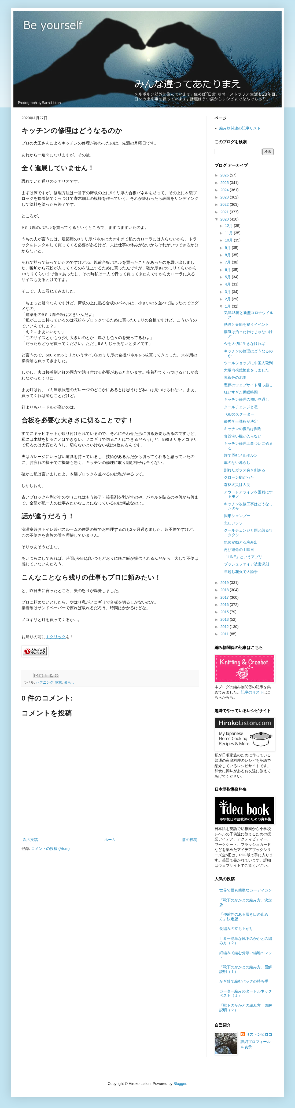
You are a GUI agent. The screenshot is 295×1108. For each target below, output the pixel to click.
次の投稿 (30, 840)
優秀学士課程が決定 (241, 421)
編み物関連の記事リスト (240, 128)
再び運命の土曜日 (239, 549)
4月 (228, 284)
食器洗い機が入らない (242, 436)
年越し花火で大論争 (241, 571)
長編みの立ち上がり (236, 928)
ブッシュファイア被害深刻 (246, 564)
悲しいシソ (233, 523)
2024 (225, 190)
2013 (225, 619)
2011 (225, 634)
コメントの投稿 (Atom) (50, 848)
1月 (228, 306)
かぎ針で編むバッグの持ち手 (243, 981)
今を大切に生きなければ (244, 343)
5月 (228, 277)
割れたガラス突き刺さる (244, 470)
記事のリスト (252, 692)
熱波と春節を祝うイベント (246, 324)
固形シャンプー (237, 516)
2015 (225, 612)
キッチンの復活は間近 (242, 429)
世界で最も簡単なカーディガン (245, 890)
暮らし (69, 682)
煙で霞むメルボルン (241, 455)
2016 (225, 604)
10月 (229, 240)
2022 (225, 204)
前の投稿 (189, 840)
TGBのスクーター (239, 414)
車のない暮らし (237, 462)
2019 (225, 582)
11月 (229, 233)
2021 (225, 212)
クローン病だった (239, 477)
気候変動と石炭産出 (241, 542)
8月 (228, 255)
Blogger (180, 1083)
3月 (228, 292)
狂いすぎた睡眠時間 (241, 392)
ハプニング (44, 682)
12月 (229, 225)
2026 (225, 175)
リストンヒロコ (259, 1034)
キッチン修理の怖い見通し (246, 399)
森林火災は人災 (237, 484)
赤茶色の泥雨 (235, 377)
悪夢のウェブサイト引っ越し (248, 385)
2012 (225, 627)
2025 (225, 183)
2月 (228, 299)
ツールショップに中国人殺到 (248, 363)
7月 (228, 262)
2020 (225, 219)
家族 (58, 682)
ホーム (110, 840)
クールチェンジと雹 (241, 407)
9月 (228, 248)
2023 (225, 197)
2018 (225, 590)
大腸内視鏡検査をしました (246, 370)
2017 (225, 597)
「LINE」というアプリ (243, 557)
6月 (228, 270)
